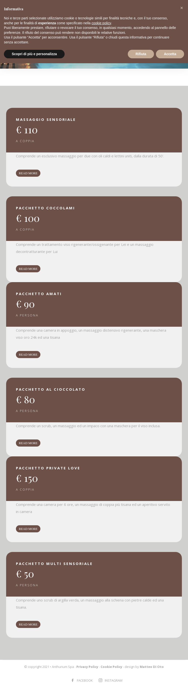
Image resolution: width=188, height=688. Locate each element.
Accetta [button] (170, 54)
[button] (182, 8)
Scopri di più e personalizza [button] (34, 54)
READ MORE (28, 173)
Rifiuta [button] (141, 54)
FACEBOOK (85, 680)
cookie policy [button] (101, 23)
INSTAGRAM (113, 680)
